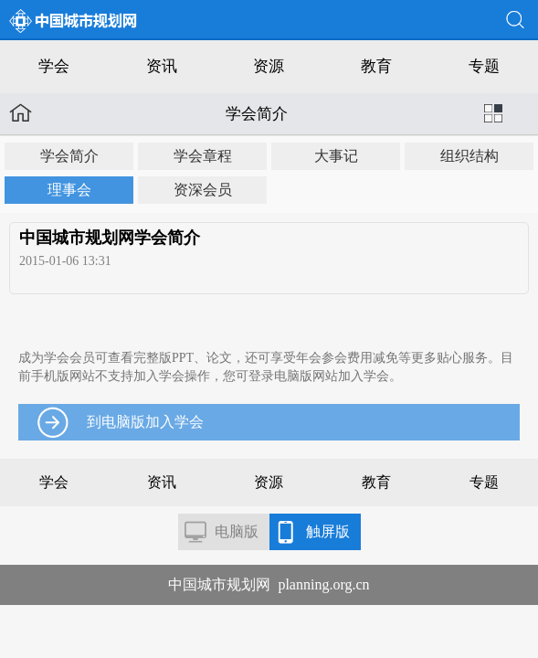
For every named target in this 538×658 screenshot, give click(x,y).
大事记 (336, 156)
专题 (484, 66)
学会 (53, 66)
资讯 (161, 66)
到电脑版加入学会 (145, 422)
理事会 (69, 189)
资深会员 (203, 189)
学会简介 (69, 156)
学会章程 (203, 156)
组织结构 (469, 156)
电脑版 (236, 531)
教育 (376, 66)
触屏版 (328, 531)
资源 (268, 66)
